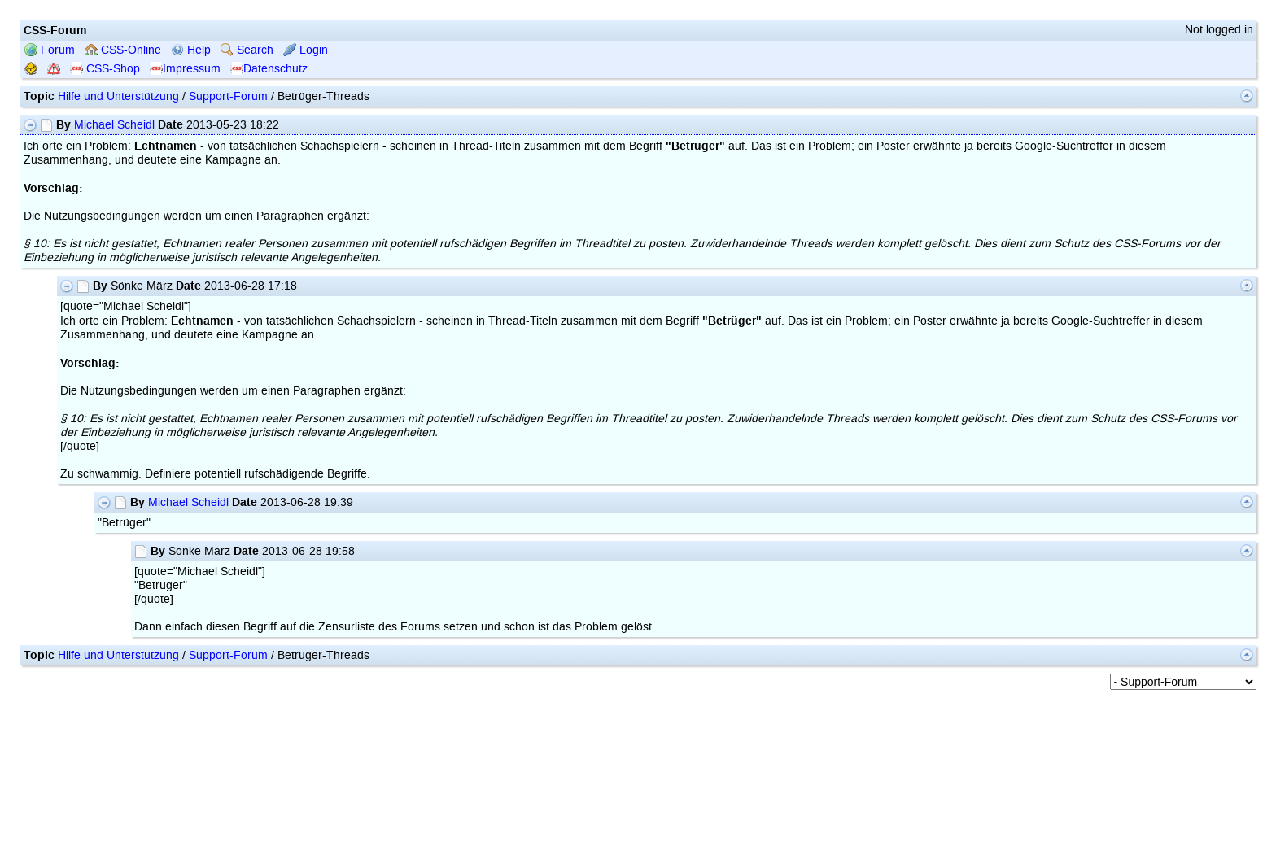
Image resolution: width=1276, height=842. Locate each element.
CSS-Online (123, 50)
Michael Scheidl (114, 125)
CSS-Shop (105, 69)
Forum (49, 50)
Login (305, 50)
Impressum (185, 69)
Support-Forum (228, 96)
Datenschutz (269, 69)
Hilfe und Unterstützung (118, 96)
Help (191, 50)
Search (247, 50)
